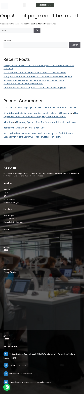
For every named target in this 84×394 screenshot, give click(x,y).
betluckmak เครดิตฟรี (14, 127)
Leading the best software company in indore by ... (29, 133)
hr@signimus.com (22, 382)
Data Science (9, 209)
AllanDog (8, 122)
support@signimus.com (41, 382)
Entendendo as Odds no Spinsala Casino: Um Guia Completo (35, 87)
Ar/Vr (6, 193)
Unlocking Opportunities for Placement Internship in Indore (46, 107)
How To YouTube (36, 127)
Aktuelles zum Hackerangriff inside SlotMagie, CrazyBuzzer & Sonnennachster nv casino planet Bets (34, 82)
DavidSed (8, 107)
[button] (24, 5)
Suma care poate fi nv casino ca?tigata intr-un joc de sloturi (35, 72)
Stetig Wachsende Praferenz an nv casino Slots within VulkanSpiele (38, 76)
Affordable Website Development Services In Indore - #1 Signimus (37, 113)
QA (5, 196)
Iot (5, 212)
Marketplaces (9, 199)
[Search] (37, 30)
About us (10, 168)
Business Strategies (11, 202)
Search (7, 40)
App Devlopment (10, 219)
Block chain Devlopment (14, 222)
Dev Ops (7, 189)
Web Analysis (9, 215)
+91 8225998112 (22, 365)
